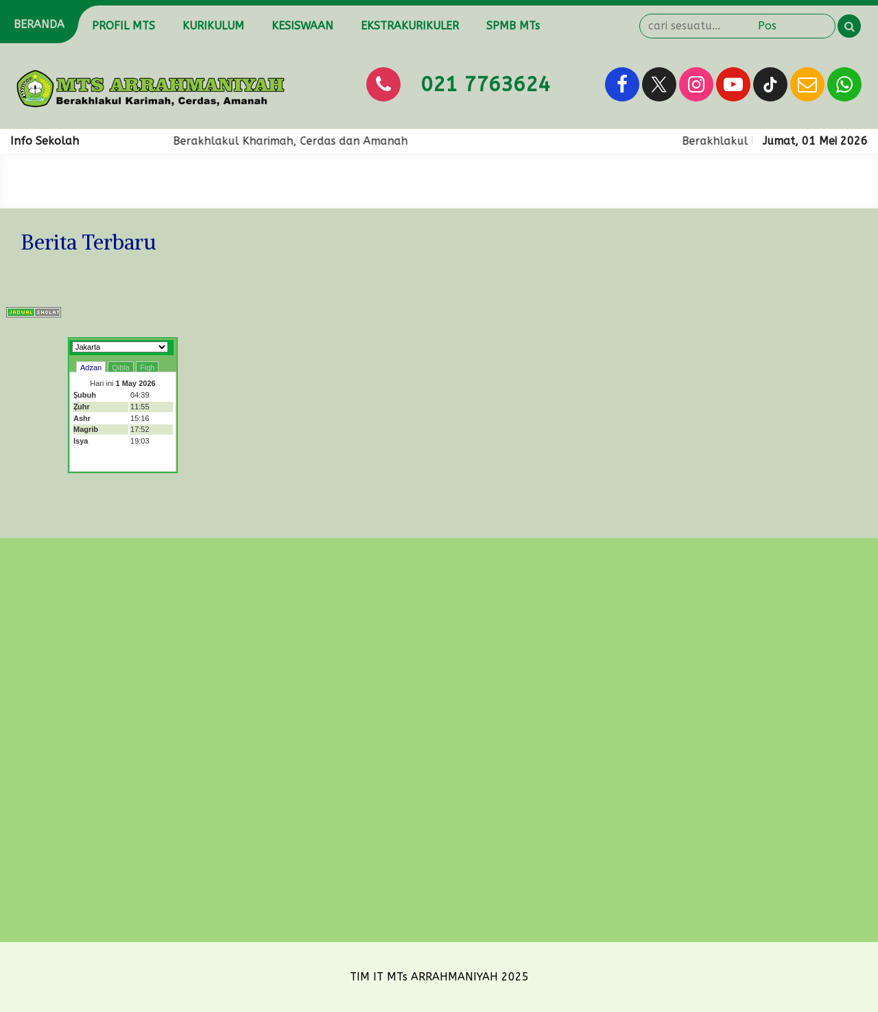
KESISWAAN (302, 25)
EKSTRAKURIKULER (410, 25)
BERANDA (39, 24)
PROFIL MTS (123, 25)
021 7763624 (485, 84)
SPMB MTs (513, 25)
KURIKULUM (213, 25)
